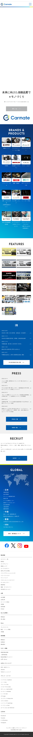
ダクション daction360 (6, 689)
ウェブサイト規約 (10, 728)
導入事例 (3, 619)
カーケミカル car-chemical (7, 707)
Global (2, 609)
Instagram (3, 722)
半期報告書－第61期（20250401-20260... (12, 343)
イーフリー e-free (5, 705)
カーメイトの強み (5, 602)
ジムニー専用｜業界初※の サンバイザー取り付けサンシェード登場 (15, 381)
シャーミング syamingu (6, 703)
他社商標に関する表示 (16, 729)
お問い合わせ (4, 659)
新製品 (2, 561)
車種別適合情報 (4, 652)
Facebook (3, 715)
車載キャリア (4, 566)
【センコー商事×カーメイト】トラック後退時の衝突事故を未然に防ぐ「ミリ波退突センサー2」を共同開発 (15, 395)
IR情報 (2, 604)
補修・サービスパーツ (6, 587)
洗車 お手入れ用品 (5, 570)
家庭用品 (3, 584)
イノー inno (4, 682)
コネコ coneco (4, 700)
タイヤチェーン (4, 563)
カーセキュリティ (5, 582)
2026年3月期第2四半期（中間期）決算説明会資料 (14, 338)
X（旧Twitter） (4, 720)
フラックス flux (4, 684)
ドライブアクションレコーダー (8, 573)
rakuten (3, 669)
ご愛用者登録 (4, 654)
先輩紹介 (3, 642)
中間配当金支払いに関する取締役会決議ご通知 (13, 354)
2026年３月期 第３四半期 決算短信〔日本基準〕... (15, 333)
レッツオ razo (4, 693)
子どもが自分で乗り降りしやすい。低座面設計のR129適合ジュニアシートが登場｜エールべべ (15, 388)
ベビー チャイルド (5, 575)
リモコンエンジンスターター (8, 580)
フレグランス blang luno (7, 698)
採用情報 (3, 606)
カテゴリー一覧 (4, 559)
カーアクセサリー (5, 568)
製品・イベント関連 (5, 629)
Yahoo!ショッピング (6, 672)
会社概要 (3, 597)
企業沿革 (3, 599)
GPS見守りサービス (5, 589)
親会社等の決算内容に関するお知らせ (11, 349)
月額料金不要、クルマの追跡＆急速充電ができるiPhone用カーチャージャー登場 (15, 402)
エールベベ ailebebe (6, 691)
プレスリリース (4, 627)
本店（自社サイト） (5, 667)
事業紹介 (3, 617)
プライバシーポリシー (21, 728)
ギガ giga (3, 696)
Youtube (3, 718)
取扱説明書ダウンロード (6, 657)
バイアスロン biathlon (6, 679)
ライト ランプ (4, 577)
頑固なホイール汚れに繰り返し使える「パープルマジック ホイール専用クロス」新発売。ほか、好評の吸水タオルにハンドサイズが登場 (15, 410)
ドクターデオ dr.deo (6, 686)
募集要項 (3, 644)
